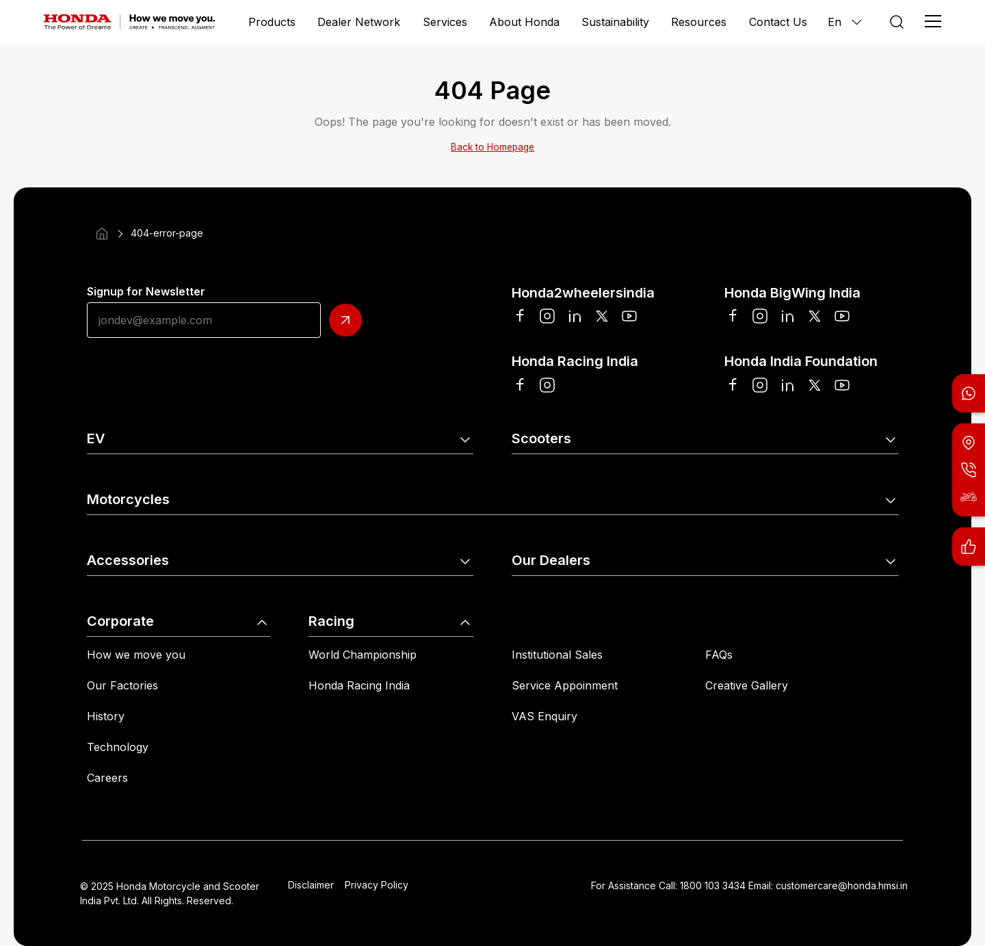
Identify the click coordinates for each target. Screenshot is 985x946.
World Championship (362, 654)
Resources (698, 22)
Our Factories (122, 685)
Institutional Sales (557, 654)
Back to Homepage (492, 147)
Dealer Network (358, 22)
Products (272, 22)
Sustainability (615, 22)
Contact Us (778, 22)
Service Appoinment (565, 685)
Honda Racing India (359, 685)
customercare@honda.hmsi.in (842, 885)
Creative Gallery (746, 685)
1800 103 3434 (713, 885)
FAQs (719, 654)
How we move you (136, 654)
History (105, 716)
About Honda (524, 22)
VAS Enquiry (544, 716)
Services (445, 22)
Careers (107, 778)
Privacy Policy (376, 885)
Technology (117, 747)
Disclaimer (311, 885)
